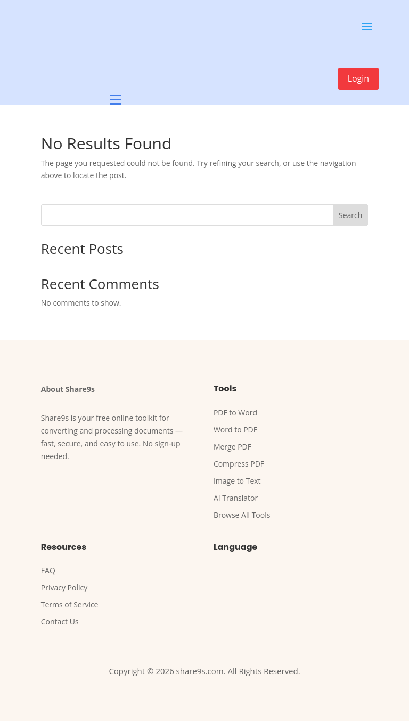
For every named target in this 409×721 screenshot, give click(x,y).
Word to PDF (235, 429)
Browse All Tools (242, 515)
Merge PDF (232, 447)
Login (359, 78)
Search (350, 215)
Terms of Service (70, 604)
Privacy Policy (64, 587)
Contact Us (60, 621)
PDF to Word (235, 412)
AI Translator (236, 498)
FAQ (48, 570)
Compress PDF (239, 464)
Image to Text (237, 481)
